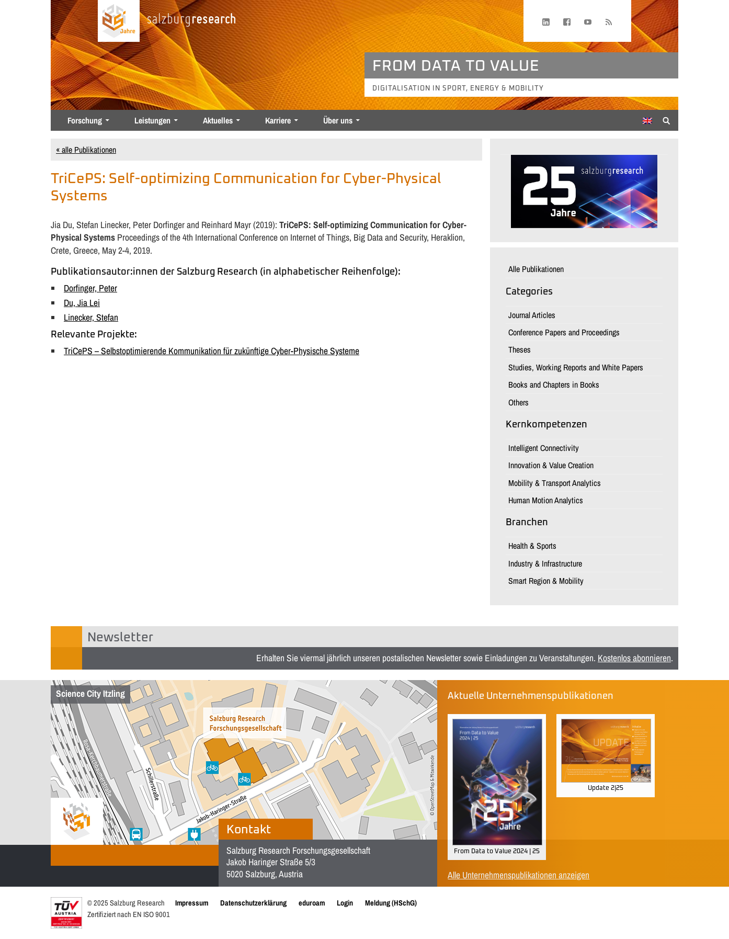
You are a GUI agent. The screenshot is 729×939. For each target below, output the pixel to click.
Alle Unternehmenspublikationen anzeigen (518, 875)
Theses (519, 349)
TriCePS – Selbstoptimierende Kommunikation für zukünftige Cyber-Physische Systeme (211, 351)
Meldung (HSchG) (391, 903)
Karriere (278, 120)
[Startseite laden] (119, 21)
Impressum (191, 903)
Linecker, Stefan (91, 317)
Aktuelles (218, 120)
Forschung (84, 120)
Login (345, 903)
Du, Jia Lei (82, 303)
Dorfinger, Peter (90, 288)
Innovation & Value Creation (551, 465)
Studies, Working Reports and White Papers (575, 367)
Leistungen (152, 120)
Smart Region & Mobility (546, 580)
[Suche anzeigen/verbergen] (666, 120)
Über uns (337, 120)
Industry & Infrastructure (545, 563)
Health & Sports (532, 545)
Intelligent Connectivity (543, 448)
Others (518, 402)
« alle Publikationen (86, 149)
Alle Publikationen (536, 269)
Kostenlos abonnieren (634, 658)
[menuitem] (647, 121)
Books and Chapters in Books (553, 384)
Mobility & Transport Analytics (554, 483)
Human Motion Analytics (545, 500)
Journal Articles (531, 315)
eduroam (312, 903)
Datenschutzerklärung (253, 903)
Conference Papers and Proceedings (564, 332)
